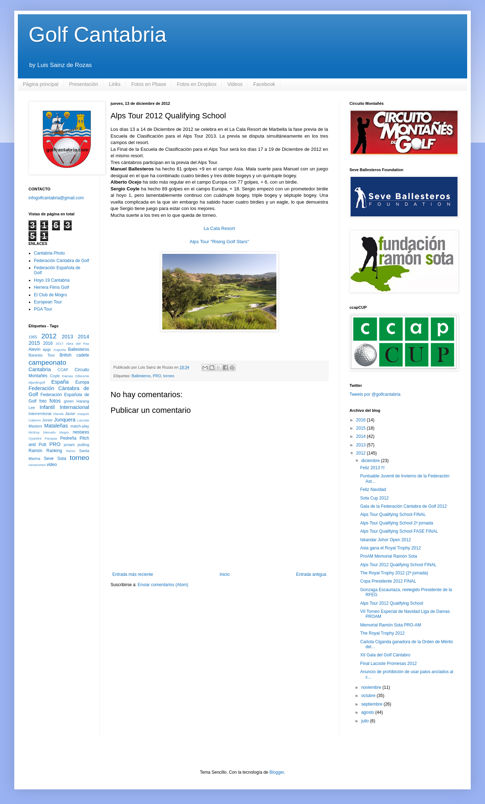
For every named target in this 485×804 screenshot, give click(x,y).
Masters (35, 426)
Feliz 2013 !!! (372, 467)
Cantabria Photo (49, 253)
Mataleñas (56, 426)
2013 (67, 336)
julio (365, 720)
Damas (67, 376)
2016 (48, 343)
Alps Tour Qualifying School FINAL (393, 514)
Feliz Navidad (373, 489)
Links (115, 84)
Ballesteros (141, 376)
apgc (47, 349)
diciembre (371, 460)
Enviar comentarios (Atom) (163, 584)
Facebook (264, 84)
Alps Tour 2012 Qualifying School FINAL (398, 564)
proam (69, 444)
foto (42, 401)
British (65, 355)
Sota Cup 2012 (374, 498)
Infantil (47, 407)
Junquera (65, 420)
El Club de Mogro (50, 294)
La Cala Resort (219, 228)
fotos (55, 401)
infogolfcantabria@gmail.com (56, 197)
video (52, 464)
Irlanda (58, 414)
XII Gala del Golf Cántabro (385, 654)
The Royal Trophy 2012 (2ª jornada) (394, 572)
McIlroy (34, 432)
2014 (83, 336)
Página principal (40, 84)
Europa (82, 382)
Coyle (55, 376)
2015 (34, 343)
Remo (70, 451)
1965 (33, 337)
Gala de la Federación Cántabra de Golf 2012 (403, 506)
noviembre (371, 687)
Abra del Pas (77, 343)
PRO (157, 376)
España (60, 382)
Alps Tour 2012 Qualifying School (391, 603)
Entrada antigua (311, 574)
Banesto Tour (42, 355)
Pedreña (68, 438)
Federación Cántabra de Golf (61, 260)
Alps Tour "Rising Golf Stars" (219, 241)
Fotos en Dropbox (196, 84)
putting (83, 444)
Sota (61, 458)
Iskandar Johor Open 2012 (385, 539)
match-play (79, 426)
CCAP (62, 370)
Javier (70, 413)
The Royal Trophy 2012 (382, 633)
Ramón (35, 450)
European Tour (48, 301)
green (69, 401)
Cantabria (40, 369)
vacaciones (37, 465)
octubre (369, 695)
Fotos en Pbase (148, 84)
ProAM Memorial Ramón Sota (388, 556)
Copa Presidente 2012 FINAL (388, 581)
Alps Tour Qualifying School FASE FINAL (399, 531)
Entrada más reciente (132, 574)
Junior (47, 420)
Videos (234, 84)
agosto (368, 712)
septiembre (372, 704)
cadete (82, 355)
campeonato (47, 362)
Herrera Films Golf (51, 287)
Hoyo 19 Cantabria (52, 280)
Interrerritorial (40, 413)
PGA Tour (43, 309)
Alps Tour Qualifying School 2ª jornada (396, 523)
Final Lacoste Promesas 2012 (388, 663)
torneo (168, 376)
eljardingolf (37, 382)
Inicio (225, 574)
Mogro (64, 432)
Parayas (51, 438)
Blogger (276, 772)
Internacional (74, 407)
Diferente (82, 376)
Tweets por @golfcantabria (374, 394)
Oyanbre (35, 438)
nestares (81, 432)
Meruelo (49, 432)
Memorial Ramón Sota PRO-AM (390, 625)
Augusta (59, 350)
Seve (48, 458)
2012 (49, 336)
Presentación (83, 84)
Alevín (34, 349)
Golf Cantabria (98, 34)
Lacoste (83, 420)
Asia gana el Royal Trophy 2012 (390, 548)
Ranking (54, 450)
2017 (59, 343)
